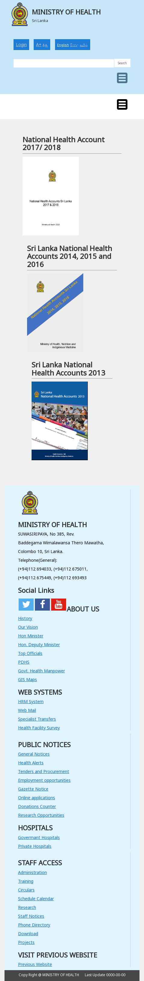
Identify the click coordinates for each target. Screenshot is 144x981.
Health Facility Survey (39, 728)
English (63, 44)
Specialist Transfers (37, 719)
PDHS (23, 662)
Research (27, 907)
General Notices (34, 754)
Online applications (36, 797)
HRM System (31, 701)
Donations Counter (37, 806)
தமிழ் (84, 44)
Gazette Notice (33, 789)
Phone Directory (34, 925)
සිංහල (74, 44)
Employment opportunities (44, 780)
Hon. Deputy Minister (39, 644)
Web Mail (27, 710)
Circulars (26, 890)
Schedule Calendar (36, 898)
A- (46, 45)
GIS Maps (27, 679)
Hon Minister (30, 636)
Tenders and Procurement (43, 771)
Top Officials (30, 653)
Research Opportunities (41, 815)
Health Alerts (31, 763)
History (25, 618)
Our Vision (28, 627)
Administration (32, 872)
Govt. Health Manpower (41, 671)
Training (25, 881)
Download (28, 933)
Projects (26, 942)
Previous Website (35, 964)
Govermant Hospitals (39, 837)
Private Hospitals (34, 846)
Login (21, 44)
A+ (38, 44)
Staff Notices (31, 916)
